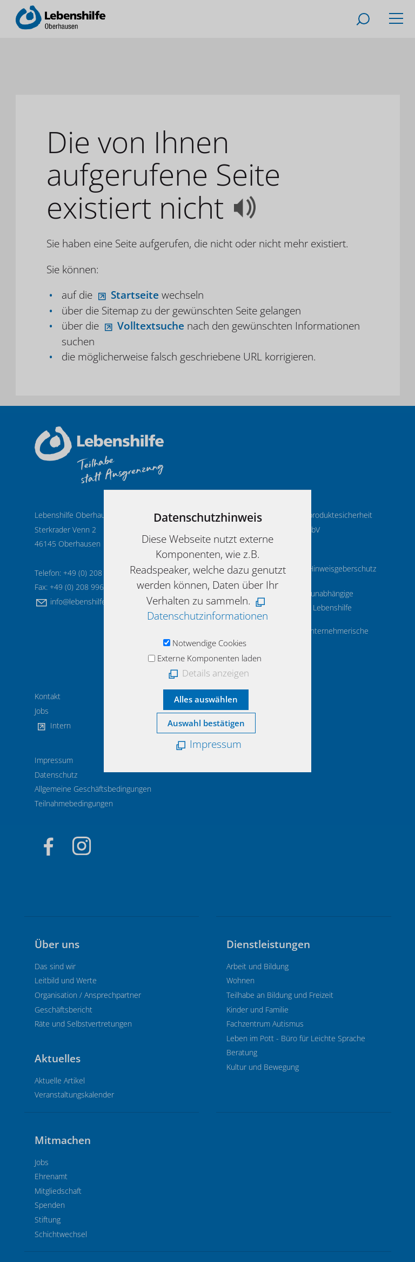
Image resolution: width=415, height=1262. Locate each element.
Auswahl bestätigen (206, 723)
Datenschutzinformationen (207, 616)
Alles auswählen (206, 699)
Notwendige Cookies (209, 642)
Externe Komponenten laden (209, 658)
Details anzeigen (215, 673)
